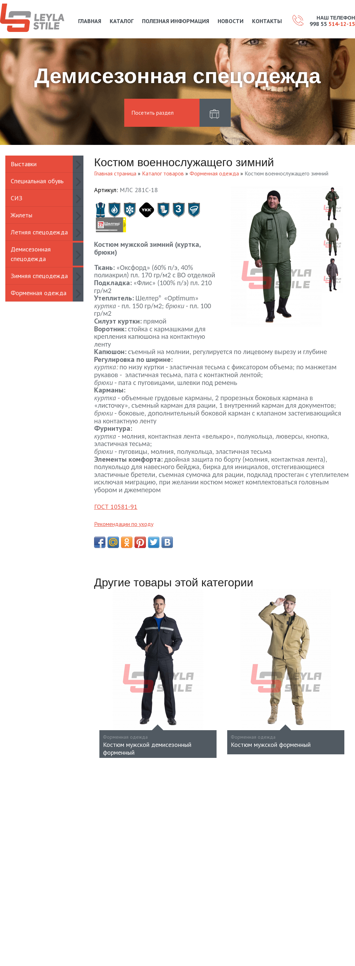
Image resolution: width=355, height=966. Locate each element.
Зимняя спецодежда (39, 276)
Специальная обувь (37, 181)
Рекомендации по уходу (123, 523)
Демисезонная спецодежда (31, 254)
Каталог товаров (163, 173)
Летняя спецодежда (39, 232)
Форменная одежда (38, 293)
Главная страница (115, 173)
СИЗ (16, 198)
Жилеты (21, 215)
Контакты (267, 21)
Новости (231, 21)
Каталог (121, 21)
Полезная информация (175, 21)
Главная (89, 21)
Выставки (24, 164)
